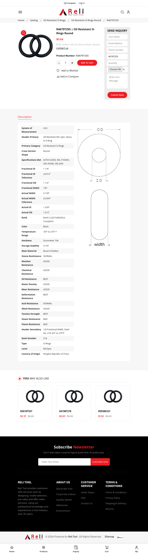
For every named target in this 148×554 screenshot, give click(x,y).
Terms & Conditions (116, 492)
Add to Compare (67, 77)
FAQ (83, 497)
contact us (62, 48)
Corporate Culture (66, 493)
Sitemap (109, 536)
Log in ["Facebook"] (82, 3)
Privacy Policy (113, 497)
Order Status (87, 492)
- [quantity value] (59, 62)
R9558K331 (104, 411)
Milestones (62, 504)
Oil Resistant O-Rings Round (86, 20)
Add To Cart (87, 62)
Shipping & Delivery (116, 503)
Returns (110, 508)
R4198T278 (65, 411)
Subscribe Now (100, 461)
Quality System (64, 499)
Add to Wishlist (67, 71)
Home (21, 20)
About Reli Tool (64, 488)
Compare (69, 3)
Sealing (34, 20)
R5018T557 (26, 411)
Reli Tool (73, 536)
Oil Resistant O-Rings (54, 20)
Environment (63, 510)
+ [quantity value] (72, 62)
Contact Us (86, 503)
